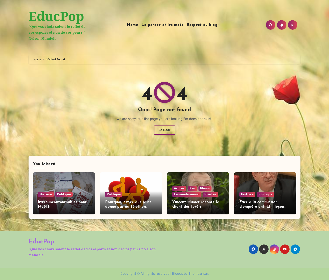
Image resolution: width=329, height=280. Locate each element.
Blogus (177, 274)
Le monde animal (186, 194)
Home (132, 25)
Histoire (46, 194)
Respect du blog (202, 25)
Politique (64, 194)
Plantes (210, 194)
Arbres (179, 188)
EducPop (56, 16)
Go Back (165, 130)
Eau (192, 188)
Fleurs (205, 188)
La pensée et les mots (162, 25)
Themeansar (198, 274)
